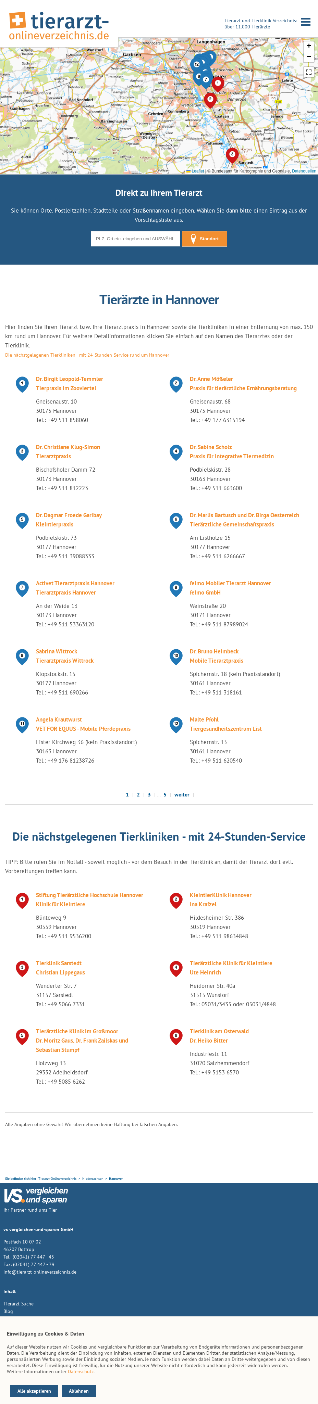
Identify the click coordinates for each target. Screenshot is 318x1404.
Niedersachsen (92, 1178)
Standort (205, 239)
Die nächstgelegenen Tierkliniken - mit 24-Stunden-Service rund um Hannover (87, 355)
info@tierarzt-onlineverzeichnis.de (39, 1272)
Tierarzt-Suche (18, 1304)
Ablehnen (79, 1391)
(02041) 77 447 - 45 (32, 1257)
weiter (181, 794)
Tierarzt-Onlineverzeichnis (57, 1178)
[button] (206, 81)
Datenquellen (304, 171)
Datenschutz (81, 1371)
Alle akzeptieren (34, 1391)
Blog (8, 1311)
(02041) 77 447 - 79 (33, 1264)
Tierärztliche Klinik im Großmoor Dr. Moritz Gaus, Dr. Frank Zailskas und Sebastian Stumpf (82, 1041)
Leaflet (195, 171)
